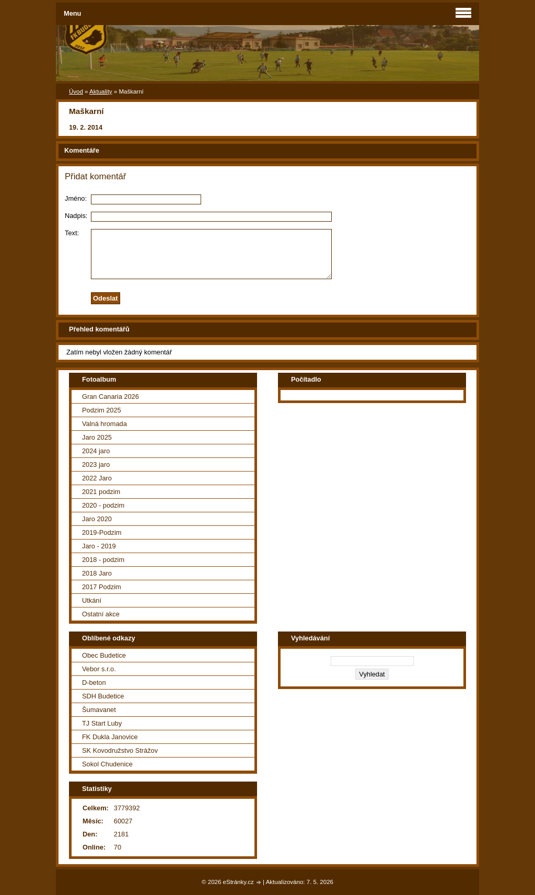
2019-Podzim (101, 532)
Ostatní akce (101, 614)
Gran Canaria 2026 (110, 396)
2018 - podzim (103, 560)
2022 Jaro (97, 478)
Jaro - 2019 (99, 546)
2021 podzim (101, 492)
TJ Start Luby (102, 723)
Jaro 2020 (97, 519)
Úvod (76, 91)
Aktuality (100, 91)
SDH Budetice (103, 696)
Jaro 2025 (97, 437)
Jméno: (76, 198)
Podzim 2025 (101, 410)
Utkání (91, 600)
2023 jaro (96, 464)
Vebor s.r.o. (99, 669)
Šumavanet (99, 710)
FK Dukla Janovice (110, 737)
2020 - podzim (103, 505)
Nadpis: (76, 216)
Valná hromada (104, 424)
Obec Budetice (104, 655)
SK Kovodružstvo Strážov (120, 750)
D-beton (94, 682)
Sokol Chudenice (107, 764)
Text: (72, 233)
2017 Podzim (101, 587)
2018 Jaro (97, 573)
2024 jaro (96, 451)
